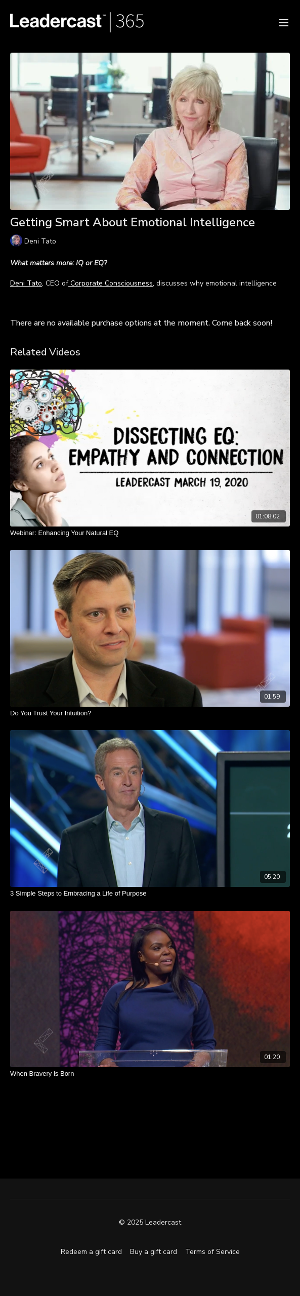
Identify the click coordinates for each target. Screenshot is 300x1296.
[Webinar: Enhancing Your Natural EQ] (150, 533)
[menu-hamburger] (284, 22)
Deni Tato (26, 283)
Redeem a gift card (91, 1252)
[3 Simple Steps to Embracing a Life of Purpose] (150, 893)
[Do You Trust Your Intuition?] (150, 713)
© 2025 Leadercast (150, 1222)
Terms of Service (212, 1252)
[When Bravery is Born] (150, 1074)
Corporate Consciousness (110, 283)
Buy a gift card (153, 1252)
